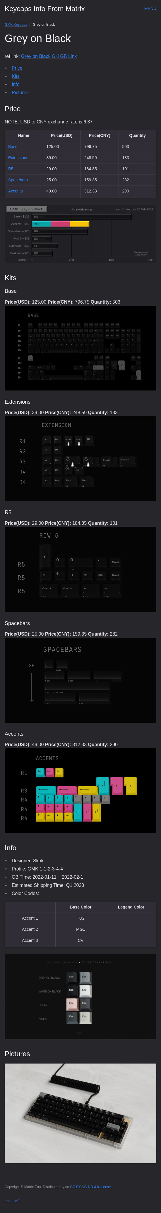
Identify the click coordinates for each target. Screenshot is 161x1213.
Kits (16, 76)
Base (13, 146)
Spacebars (18, 180)
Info (16, 84)
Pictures (20, 92)
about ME (12, 1201)
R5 (10, 168)
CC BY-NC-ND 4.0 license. (91, 1187)
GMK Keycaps (16, 25)
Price (17, 68)
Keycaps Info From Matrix (45, 9)
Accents (15, 191)
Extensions (18, 157)
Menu (150, 8)
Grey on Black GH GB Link (49, 56)
